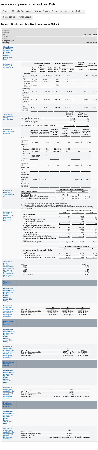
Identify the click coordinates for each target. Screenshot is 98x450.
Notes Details (25, 17)
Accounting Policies (74, 11)
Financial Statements (21, 11)
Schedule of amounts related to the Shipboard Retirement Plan (8, 216)
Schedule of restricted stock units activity (8, 131)
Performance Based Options (8, 322)
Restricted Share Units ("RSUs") (7, 404)
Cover (5, 11)
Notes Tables (9, 17)
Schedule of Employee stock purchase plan (8, 193)
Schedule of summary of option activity (8, 65)
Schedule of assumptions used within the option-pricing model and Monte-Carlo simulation (8, 311)
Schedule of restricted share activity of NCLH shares (8, 116)
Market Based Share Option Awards (8, 363)
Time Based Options (7, 283)
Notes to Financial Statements (48, 11)
